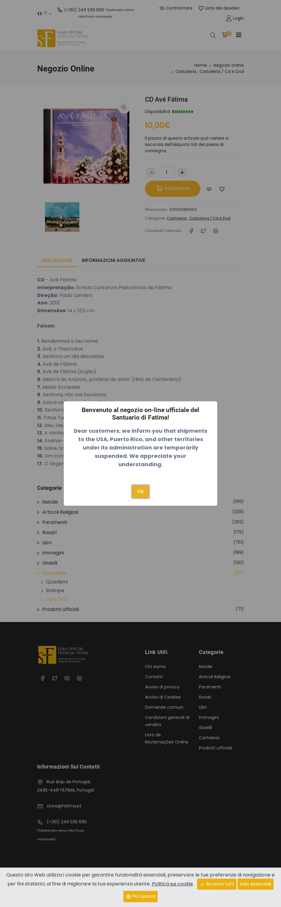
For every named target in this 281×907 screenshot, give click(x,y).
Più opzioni (140, 896)
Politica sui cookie (172, 883)
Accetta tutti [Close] (217, 884)
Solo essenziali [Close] (255, 884)
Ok (140, 491)
